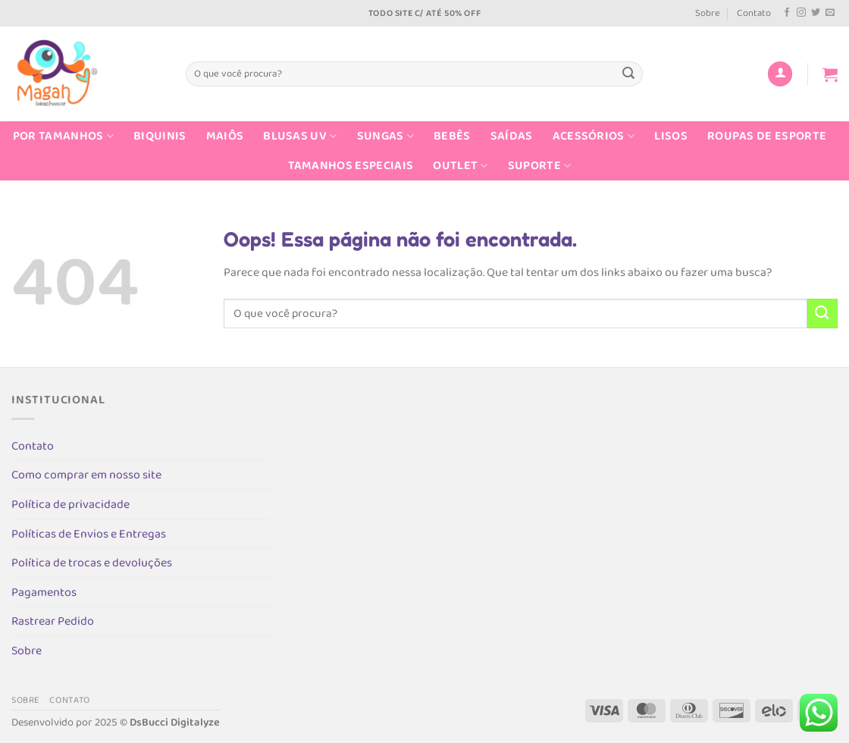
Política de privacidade (70, 504)
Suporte (540, 165)
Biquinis (159, 136)
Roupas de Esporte (766, 136)
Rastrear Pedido (52, 621)
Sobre (707, 13)
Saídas (511, 136)
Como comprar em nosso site (86, 475)
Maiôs (225, 136)
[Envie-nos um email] (830, 13)
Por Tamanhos (63, 136)
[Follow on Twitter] (815, 13)
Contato (754, 13)
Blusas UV (300, 136)
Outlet (460, 165)
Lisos (671, 136)
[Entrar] (780, 73)
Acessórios (594, 136)
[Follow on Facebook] (786, 13)
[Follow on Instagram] (801, 13)
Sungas (385, 136)
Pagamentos (44, 592)
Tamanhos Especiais (351, 165)
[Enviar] (628, 74)
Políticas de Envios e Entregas (88, 534)
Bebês (452, 136)
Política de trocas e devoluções (91, 562)
